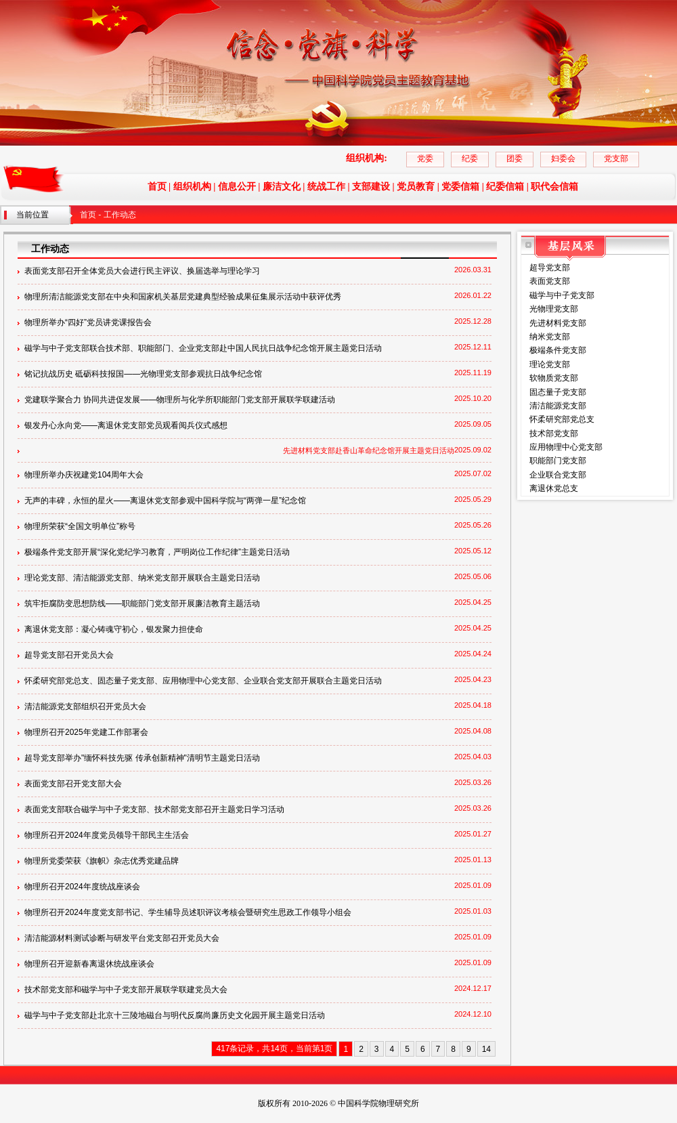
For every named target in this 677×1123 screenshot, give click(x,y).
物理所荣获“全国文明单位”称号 (79, 526)
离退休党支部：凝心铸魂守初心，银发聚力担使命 (113, 629)
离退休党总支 (553, 488)
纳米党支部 (549, 336)
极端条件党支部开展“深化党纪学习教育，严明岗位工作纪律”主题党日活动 (157, 552)
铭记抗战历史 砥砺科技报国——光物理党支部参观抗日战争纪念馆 (143, 374)
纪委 (470, 158)
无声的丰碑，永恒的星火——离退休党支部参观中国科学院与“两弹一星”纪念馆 (165, 500)
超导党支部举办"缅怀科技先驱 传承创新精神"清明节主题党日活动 (142, 758)
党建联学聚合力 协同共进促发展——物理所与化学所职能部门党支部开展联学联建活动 (179, 399)
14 (486, 1049)
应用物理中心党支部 (566, 447)
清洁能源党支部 (557, 405)
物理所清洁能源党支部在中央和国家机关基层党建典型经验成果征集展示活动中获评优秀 (182, 296)
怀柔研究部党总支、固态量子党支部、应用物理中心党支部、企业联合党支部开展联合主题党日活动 (203, 680)
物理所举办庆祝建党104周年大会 (84, 475)
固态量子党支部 (557, 392)
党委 (425, 158)
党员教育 (416, 187)
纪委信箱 (505, 187)
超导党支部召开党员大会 (69, 655)
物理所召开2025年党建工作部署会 (86, 732)
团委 (514, 158)
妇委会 (563, 158)
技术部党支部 (553, 433)
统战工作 (326, 187)
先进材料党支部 (557, 323)
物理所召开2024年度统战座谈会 (82, 886)
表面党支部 (549, 281)
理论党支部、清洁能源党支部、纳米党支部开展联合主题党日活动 (142, 577)
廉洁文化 (282, 187)
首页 (157, 187)
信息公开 (237, 187)
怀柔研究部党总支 (561, 419)
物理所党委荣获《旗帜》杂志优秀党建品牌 (101, 861)
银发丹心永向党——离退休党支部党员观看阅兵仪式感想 (125, 425)
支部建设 (371, 187)
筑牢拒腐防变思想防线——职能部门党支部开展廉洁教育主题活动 (142, 603)
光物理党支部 (553, 309)
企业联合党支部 (557, 475)
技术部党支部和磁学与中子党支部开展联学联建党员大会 (125, 989)
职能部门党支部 (557, 460)
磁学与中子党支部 (561, 295)
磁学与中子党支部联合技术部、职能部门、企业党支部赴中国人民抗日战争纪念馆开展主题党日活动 (203, 348)
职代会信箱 (554, 187)
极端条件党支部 (557, 350)
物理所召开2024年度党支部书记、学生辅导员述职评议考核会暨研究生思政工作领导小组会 (187, 912)
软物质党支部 (553, 378)
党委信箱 (460, 187)
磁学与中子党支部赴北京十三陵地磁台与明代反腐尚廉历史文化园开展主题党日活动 (174, 1015)
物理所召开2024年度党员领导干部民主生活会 (106, 835)
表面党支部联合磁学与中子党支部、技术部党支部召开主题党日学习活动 (154, 809)
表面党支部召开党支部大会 (73, 783)
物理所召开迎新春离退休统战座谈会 (89, 964)
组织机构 (192, 187)
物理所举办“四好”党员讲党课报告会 (88, 322)
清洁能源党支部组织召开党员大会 (85, 706)
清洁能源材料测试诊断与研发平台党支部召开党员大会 (121, 938)
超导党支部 (549, 267)
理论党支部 (549, 364)
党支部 (616, 158)
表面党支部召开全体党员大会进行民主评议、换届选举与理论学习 (142, 271)
